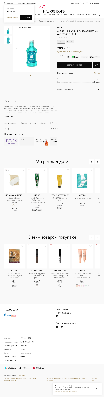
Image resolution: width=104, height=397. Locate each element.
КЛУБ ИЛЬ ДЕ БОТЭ (28, 342)
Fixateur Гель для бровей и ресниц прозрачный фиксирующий (60, 276)
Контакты (24, 357)
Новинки (52, 14)
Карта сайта (21, 375)
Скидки (71, 14)
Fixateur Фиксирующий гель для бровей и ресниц (37, 276)
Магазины (21, 3)
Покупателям (31, 3)
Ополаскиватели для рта (48, 21)
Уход (44, 14)
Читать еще (9, 116)
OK (96, 388)
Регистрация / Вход (78, 3)
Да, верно (26, 17)
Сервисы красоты (10, 346)
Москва (8, 3)
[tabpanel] (31, 129)
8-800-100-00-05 (63, 313)
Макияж (37, 14)
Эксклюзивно (62, 14)
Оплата (6, 353)
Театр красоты (26, 353)
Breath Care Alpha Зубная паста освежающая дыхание (37, 200)
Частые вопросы (10, 360)
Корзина (95, 3)
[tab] (10, 123)
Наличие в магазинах (78, 89)
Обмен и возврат (10, 357)
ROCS (59, 27)
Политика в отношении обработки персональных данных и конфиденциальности (20, 379)
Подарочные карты (83, 14)
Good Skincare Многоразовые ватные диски (14, 200)
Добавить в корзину (74, 65)
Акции (23, 349)
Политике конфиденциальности (66, 391)
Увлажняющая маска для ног (82, 199)
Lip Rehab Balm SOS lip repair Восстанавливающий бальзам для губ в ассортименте (82, 276)
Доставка (7, 349)
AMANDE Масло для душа (60, 199)
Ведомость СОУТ (94, 379)
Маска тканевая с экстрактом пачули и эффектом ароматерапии (15, 276)
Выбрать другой (12, 17)
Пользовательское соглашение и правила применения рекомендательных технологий (67, 379)
